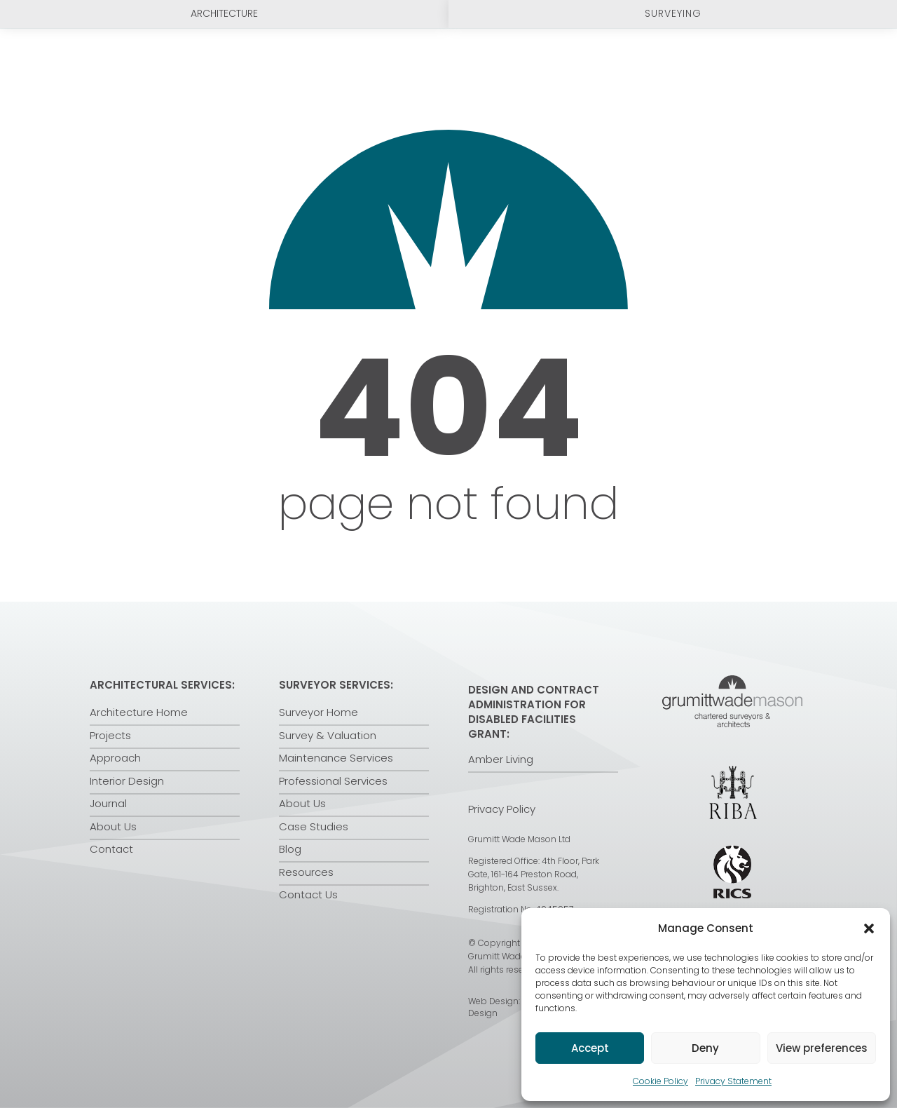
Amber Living (500, 759)
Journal (108, 803)
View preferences (822, 1048)
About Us (113, 826)
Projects (110, 735)
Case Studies (313, 826)
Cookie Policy (660, 1081)
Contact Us (308, 894)
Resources (306, 872)
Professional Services (333, 780)
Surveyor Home (318, 712)
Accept (590, 1048)
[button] (869, 928)
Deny (705, 1048)
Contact (111, 849)
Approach (115, 757)
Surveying (673, 13)
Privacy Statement (733, 1081)
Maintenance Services (336, 757)
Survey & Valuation (327, 735)
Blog (290, 849)
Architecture (224, 13)
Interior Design (127, 780)
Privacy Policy (501, 809)
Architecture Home (139, 712)
